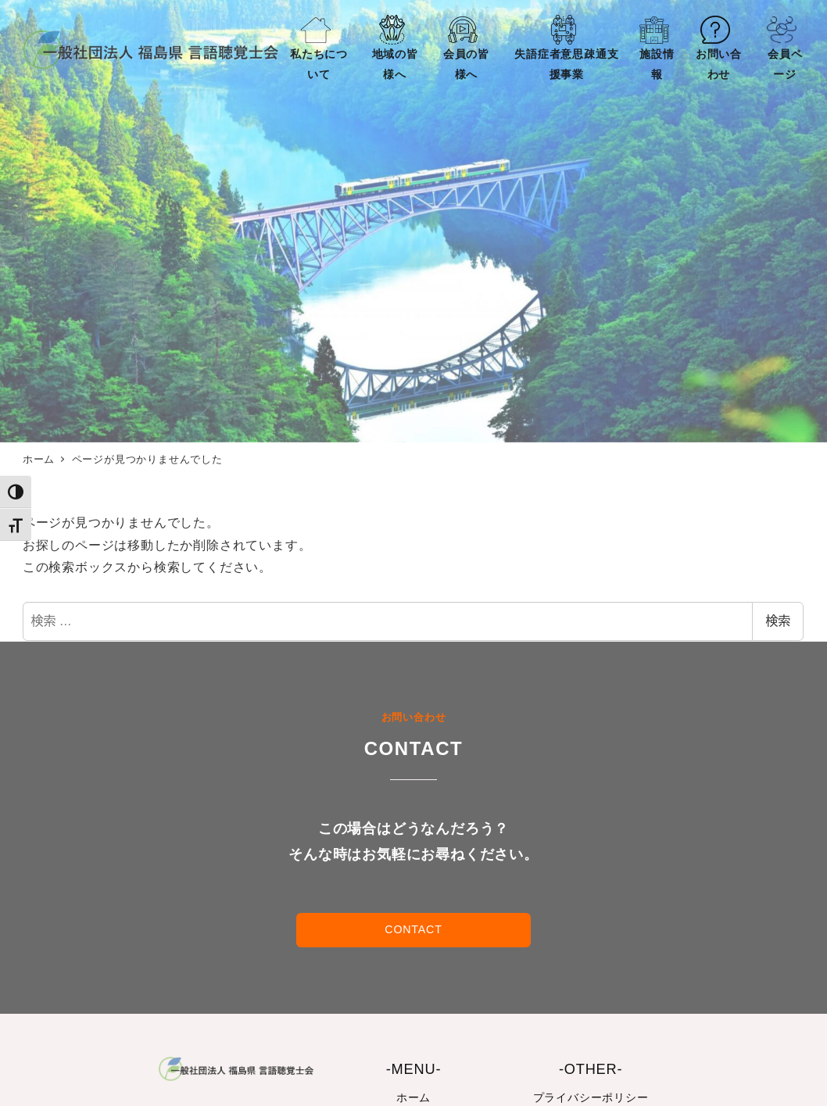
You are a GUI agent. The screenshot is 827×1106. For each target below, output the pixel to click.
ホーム (413, 1097)
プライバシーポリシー (591, 1097)
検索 (777, 621)
